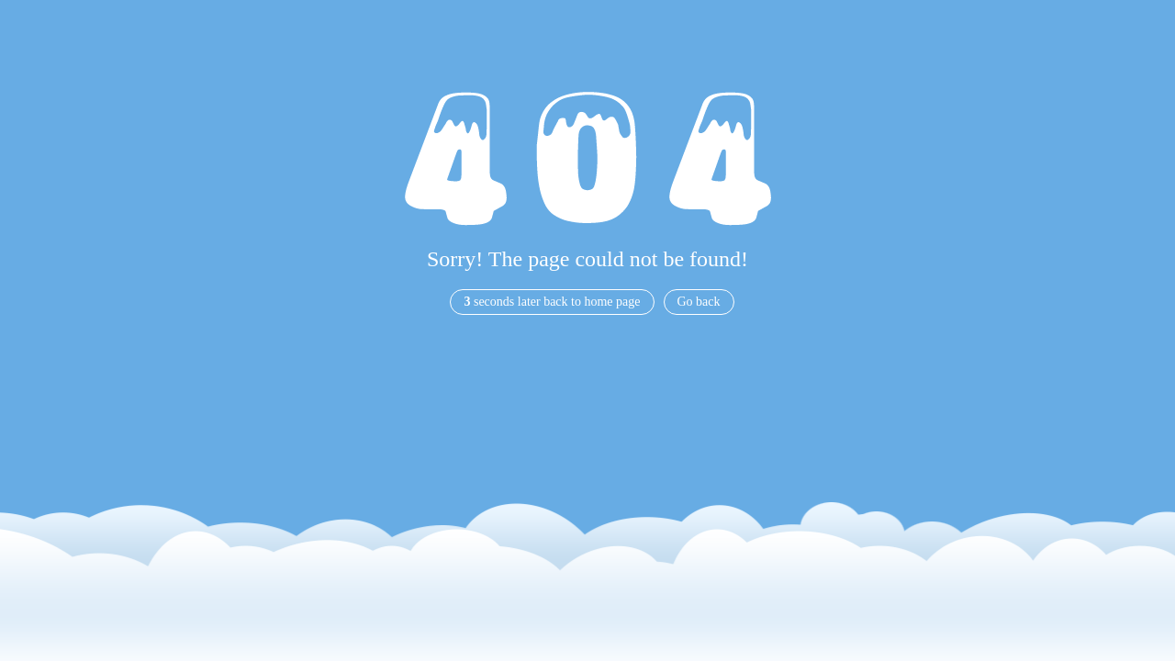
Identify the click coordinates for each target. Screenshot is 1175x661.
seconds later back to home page (552, 301)
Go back (699, 301)
